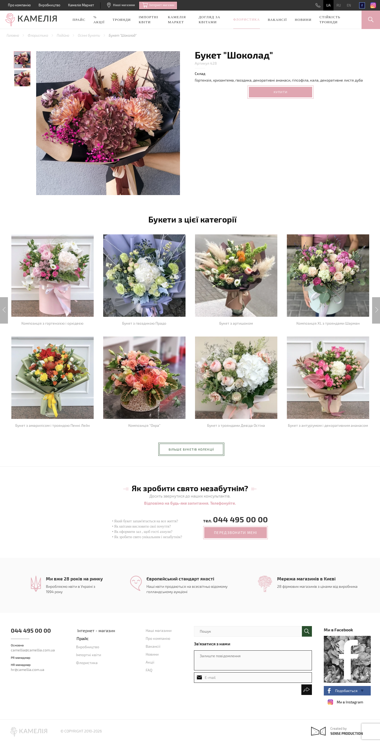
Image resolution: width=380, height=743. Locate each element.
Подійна (63, 35)
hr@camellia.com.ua (27, 669)
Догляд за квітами (209, 19)
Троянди (122, 20)
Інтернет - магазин (96, 630)
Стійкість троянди (330, 19)
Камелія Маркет (81, 5)
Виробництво (49, 5)
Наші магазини (121, 5)
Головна (13, 35)
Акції (150, 662)
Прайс (79, 20)
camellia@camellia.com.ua (33, 650)
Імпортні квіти (148, 19)
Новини (303, 20)
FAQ (149, 670)
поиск (307, 631)
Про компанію (19, 5)
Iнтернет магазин (158, 5)
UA (328, 5)
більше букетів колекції (191, 449)
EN (349, 5)
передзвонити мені (235, 532)
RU (338, 5)
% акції (99, 19)
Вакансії (277, 20)
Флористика (246, 19)
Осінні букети (89, 35)
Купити (280, 92)
